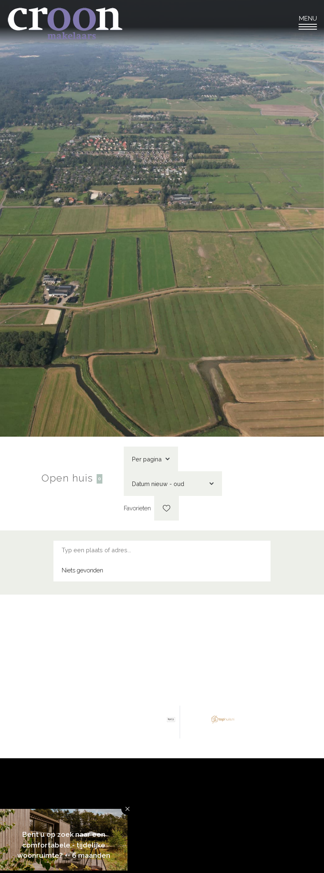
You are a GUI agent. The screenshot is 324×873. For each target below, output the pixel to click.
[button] (127, 809)
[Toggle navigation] (307, 22)
